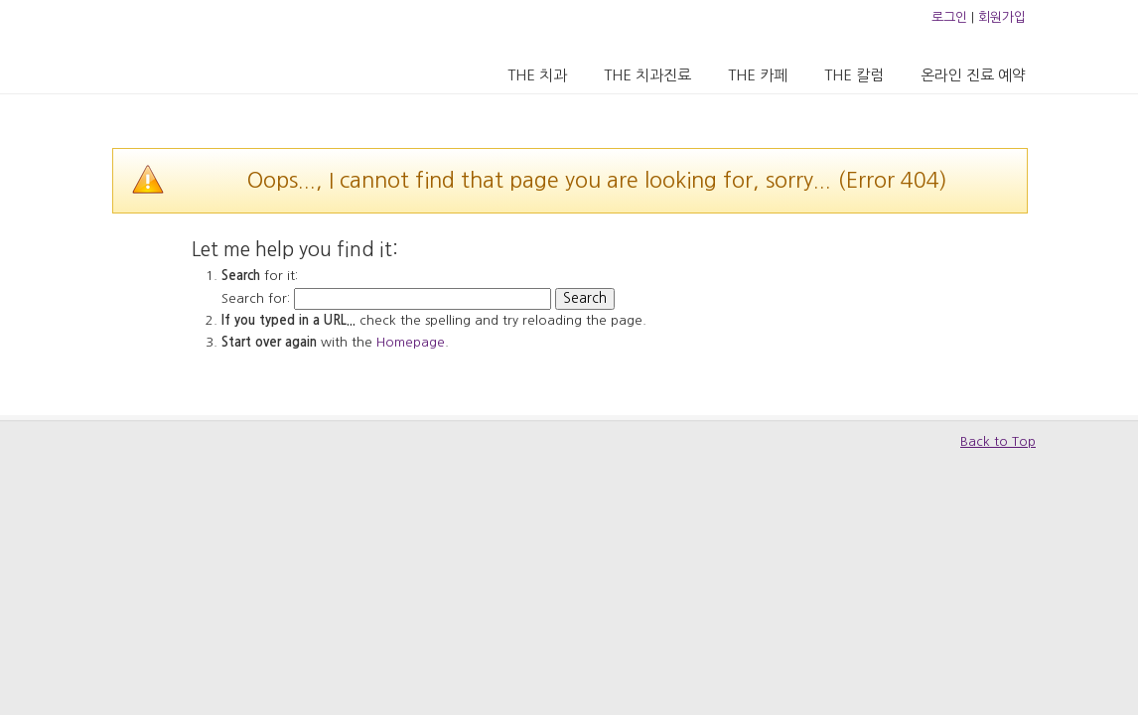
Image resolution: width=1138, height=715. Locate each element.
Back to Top (998, 441)
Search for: (255, 298)
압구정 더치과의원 (195, 45)
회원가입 (1002, 17)
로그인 (949, 17)
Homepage (410, 342)
